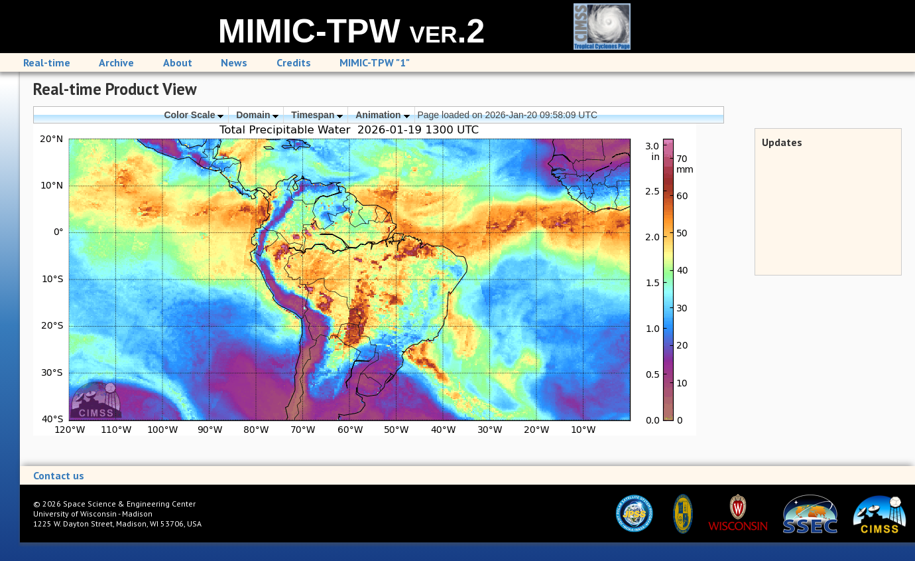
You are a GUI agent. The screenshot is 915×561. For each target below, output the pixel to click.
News (234, 62)
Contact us (58, 475)
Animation (382, 115)
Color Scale (193, 115)
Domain (257, 115)
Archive (116, 62)
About (177, 62)
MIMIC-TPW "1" (374, 62)
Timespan (317, 115)
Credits (293, 62)
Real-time (46, 62)
